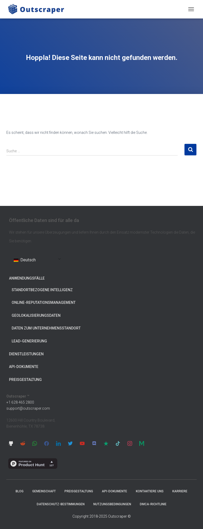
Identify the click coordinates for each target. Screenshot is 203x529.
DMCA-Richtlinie (153, 504)
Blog (20, 491)
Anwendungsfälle (27, 278)
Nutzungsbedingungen (112, 504)
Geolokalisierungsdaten (36, 315)
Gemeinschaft (44, 491)
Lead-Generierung (29, 341)
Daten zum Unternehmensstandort (46, 328)
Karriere (179, 491)
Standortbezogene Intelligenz (42, 290)
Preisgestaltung (25, 379)
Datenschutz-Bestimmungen (61, 504)
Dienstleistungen (26, 354)
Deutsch (25, 259)
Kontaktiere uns (150, 491)
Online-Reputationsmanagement (44, 302)
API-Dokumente (23, 367)
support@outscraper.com (28, 408)
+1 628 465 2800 (20, 402)
